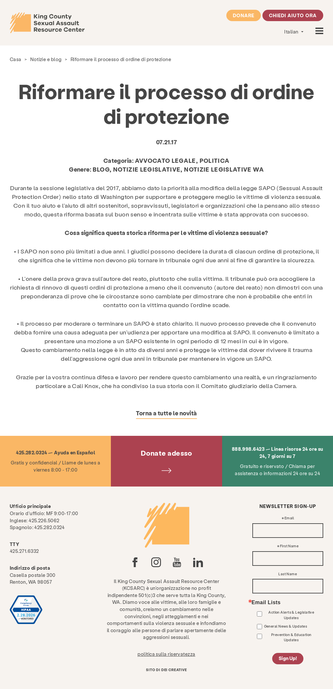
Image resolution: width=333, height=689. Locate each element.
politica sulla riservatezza (166, 654)
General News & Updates (285, 626)
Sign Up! (288, 658)
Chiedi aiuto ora (293, 15)
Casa (15, 59)
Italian (292, 31)
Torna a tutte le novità (166, 413)
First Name (289, 546)
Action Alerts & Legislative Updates (291, 614)
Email (289, 518)
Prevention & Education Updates (291, 637)
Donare (243, 15)
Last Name (287, 574)
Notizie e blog (45, 59)
